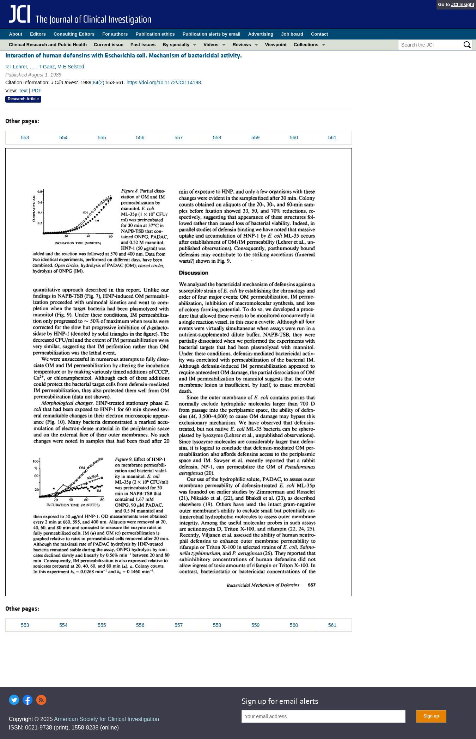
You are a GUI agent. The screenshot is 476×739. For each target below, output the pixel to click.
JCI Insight (462, 4)
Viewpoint (276, 44)
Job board (292, 34)
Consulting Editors (74, 34)
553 (25, 137)
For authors (115, 34)
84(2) (98, 82)
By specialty (176, 44)
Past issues (143, 44)
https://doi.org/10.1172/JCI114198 (164, 82)
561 (332, 137)
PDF (37, 90)
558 (217, 137)
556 (140, 137)
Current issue (108, 44)
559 (255, 137)
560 (294, 137)
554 (63, 137)
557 (179, 137)
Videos (210, 44)
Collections (306, 44)
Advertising (261, 34)
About (16, 34)
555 (102, 137)
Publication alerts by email (211, 34)
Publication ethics (155, 34)
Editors (38, 34)
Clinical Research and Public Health (48, 44)
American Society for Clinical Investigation (106, 719)
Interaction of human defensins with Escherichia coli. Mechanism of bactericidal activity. (123, 55)
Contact (319, 34)
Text (23, 90)
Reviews (242, 44)
